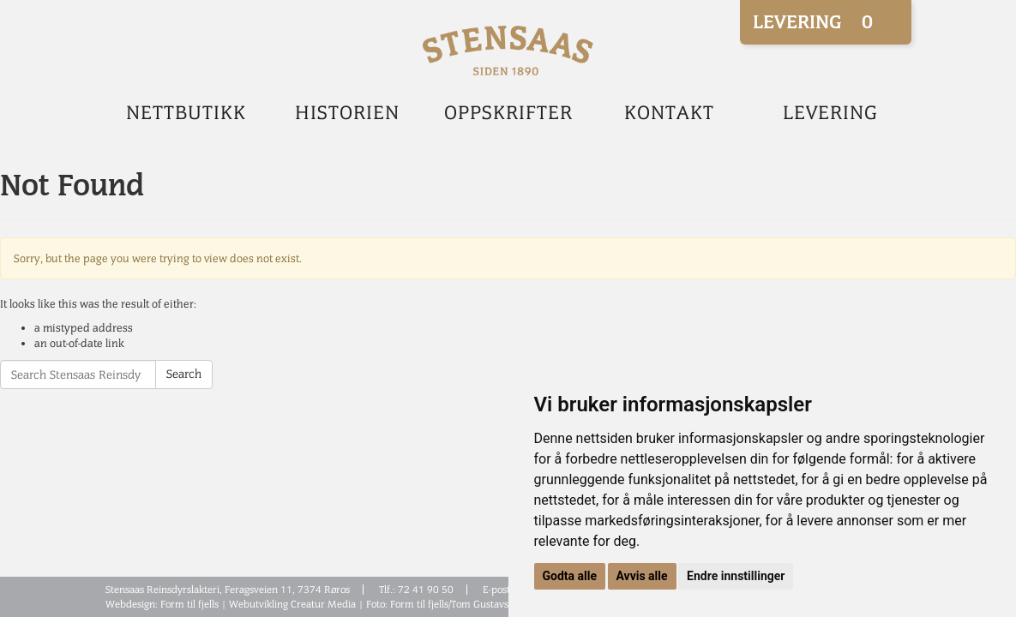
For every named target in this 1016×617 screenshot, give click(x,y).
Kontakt (669, 113)
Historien (347, 113)
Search (183, 374)
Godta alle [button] (570, 576)
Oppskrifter (508, 113)
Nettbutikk (186, 113)
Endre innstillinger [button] (736, 576)
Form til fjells (189, 604)
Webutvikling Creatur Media (292, 604)
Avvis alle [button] (642, 576)
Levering (830, 113)
